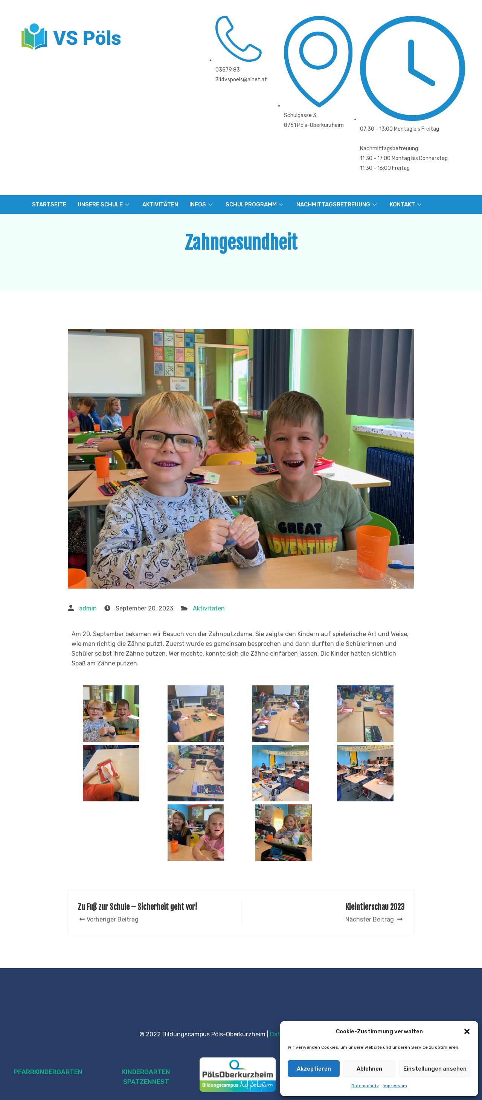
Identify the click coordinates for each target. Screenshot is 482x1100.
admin (88, 608)
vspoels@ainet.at (245, 79)
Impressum (395, 1085)
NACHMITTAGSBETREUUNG (337, 204)
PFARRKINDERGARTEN (48, 1072)
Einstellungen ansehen (435, 1068)
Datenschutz (365, 1085)
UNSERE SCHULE (104, 204)
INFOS (201, 204)
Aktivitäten (209, 608)
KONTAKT (406, 204)
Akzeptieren (314, 1068)
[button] (467, 1031)
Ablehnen (369, 1068)
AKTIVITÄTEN (160, 204)
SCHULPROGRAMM (255, 204)
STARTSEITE (49, 204)
